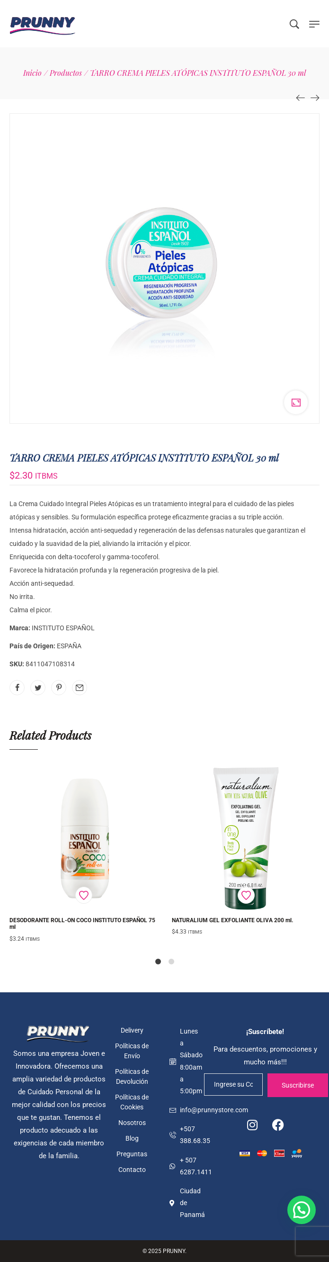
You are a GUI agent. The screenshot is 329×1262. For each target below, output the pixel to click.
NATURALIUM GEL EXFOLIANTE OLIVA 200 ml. (232, 920)
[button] (301, 1210)
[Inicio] (32, 73)
